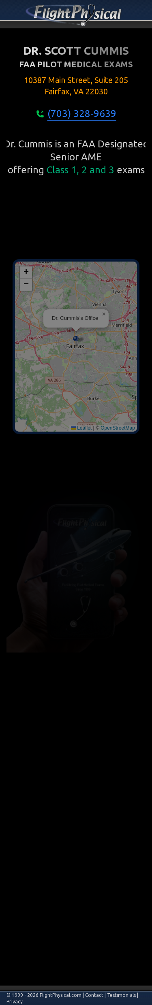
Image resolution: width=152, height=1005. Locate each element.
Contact (94, 995)
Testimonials (121, 995)
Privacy (14, 1001)
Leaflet (81, 467)
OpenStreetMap (118, 467)
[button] (76, 380)
